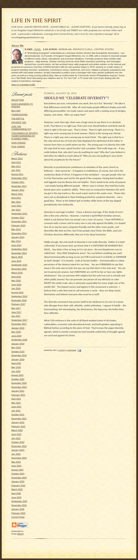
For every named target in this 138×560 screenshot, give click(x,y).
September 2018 (19, 340)
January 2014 (17, 237)
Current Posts (17, 517)
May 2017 (16, 308)
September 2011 (19, 178)
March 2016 (17, 273)
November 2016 (19, 300)
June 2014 (16, 245)
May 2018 (16, 332)
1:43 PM (61, 350)
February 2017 (18, 304)
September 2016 (19, 296)
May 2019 (16, 347)
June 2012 (16, 206)
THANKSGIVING (19, 114)
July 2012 (16, 210)
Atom (20, 534)
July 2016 (16, 288)
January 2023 (17, 450)
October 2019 (17, 351)
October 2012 (17, 217)
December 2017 (19, 324)
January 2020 (17, 359)
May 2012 (16, 202)
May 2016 (16, 280)
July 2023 (16, 454)
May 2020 (16, 367)
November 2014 (19, 253)
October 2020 (17, 379)
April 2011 (16, 162)
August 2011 (17, 174)
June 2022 (16, 434)
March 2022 (17, 430)
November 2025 (19, 505)
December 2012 (19, 221)
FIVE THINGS (18, 146)
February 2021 (18, 395)
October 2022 (17, 442)
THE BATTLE (17, 118)
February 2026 (18, 513)
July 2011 (16, 170)
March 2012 (17, 194)
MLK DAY (16, 111)
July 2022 (16, 438)
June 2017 (16, 312)
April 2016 (16, 277)
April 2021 (16, 399)
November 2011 (19, 186)
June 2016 (16, 284)
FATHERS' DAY (18, 122)
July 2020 (16, 371)
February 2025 (18, 485)
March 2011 (17, 158)
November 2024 (19, 478)
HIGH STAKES (18, 143)
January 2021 (17, 391)
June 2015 (16, 261)
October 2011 (17, 182)
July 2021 (16, 411)
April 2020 (16, 363)
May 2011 (16, 166)
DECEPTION (17, 100)
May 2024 (16, 462)
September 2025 (19, 501)
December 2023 (19, 458)
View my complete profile (23, 84)
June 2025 (16, 497)
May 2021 (16, 403)
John (38, 49)
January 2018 (17, 328)
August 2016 (17, 292)
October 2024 (17, 473)
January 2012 (17, 190)
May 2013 (16, 229)
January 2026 (17, 509)
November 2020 (19, 383)
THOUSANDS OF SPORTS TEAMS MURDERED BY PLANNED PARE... (24, 136)
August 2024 (17, 470)
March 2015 (17, 257)
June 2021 (16, 407)
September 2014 (19, 249)
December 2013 (19, 233)
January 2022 (17, 422)
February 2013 (18, 225)
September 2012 (19, 213)
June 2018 (16, 336)
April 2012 (16, 198)
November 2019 (19, 355)
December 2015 (19, 269)
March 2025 (17, 489)
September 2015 (19, 265)
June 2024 (16, 466)
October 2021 (17, 414)
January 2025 (17, 481)
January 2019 (17, 344)
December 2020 (19, 387)
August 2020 (17, 375)
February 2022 (18, 426)
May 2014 (16, 241)
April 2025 (16, 493)
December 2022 (19, 446)
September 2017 (19, 320)
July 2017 (16, 316)
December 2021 (19, 418)
